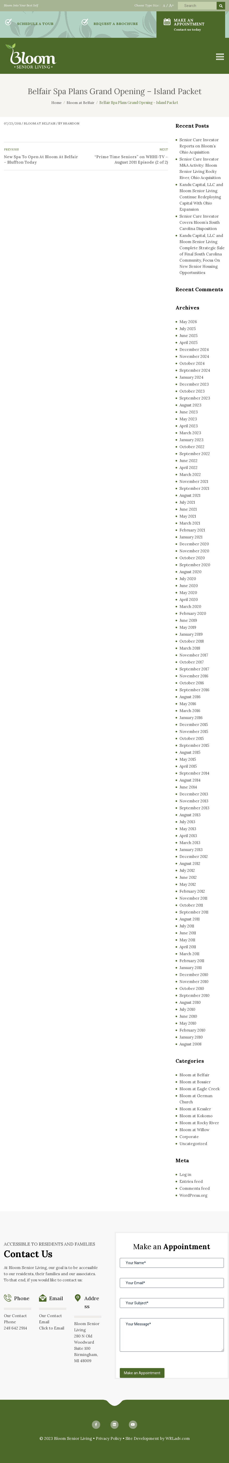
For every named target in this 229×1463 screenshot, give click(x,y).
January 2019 (191, 634)
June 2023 (188, 412)
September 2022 (194, 453)
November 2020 (194, 550)
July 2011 (186, 926)
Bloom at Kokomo (195, 1115)
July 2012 (187, 870)
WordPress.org (193, 1195)
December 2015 (193, 724)
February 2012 (192, 891)
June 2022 (188, 460)
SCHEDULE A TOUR (35, 23)
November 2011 (193, 898)
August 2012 (189, 863)
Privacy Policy (109, 1438)
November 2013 (193, 801)
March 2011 (189, 953)
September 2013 (194, 807)
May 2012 (187, 884)
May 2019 (187, 627)
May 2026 (188, 321)
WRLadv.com (177, 1438)
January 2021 (190, 537)
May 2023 (188, 418)
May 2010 (187, 1023)
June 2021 (188, 509)
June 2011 (187, 932)
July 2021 (187, 502)
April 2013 (188, 835)
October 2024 (192, 363)
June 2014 (188, 787)
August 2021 (189, 495)
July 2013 (187, 821)
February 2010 (192, 1030)
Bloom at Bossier (195, 1081)
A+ (171, 5)
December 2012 (193, 856)
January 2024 (191, 377)
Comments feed (194, 1188)
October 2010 (191, 988)
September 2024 (194, 370)
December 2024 (194, 349)
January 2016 (191, 717)
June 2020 (188, 585)
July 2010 (187, 1009)
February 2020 (192, 613)
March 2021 (189, 523)
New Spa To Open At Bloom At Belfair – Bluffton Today (41, 159)
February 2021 (192, 530)
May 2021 (187, 516)
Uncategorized (193, 1143)
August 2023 (190, 405)
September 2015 (194, 745)
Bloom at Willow (194, 1129)
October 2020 (192, 557)
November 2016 (193, 675)
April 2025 (188, 342)
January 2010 (191, 1037)
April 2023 (188, 425)
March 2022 (190, 474)
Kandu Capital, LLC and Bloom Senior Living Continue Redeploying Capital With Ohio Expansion (201, 197)
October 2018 (191, 641)
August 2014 (190, 780)
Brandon (71, 123)
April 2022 (188, 467)
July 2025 (187, 328)
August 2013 (190, 814)
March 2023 (190, 432)
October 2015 (191, 738)
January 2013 (191, 849)
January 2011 (190, 967)
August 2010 (190, 1002)
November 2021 (193, 481)
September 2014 (194, 773)
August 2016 (190, 696)
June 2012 (188, 877)
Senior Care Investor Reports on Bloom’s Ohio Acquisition (199, 146)
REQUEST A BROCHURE (115, 23)
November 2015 (193, 731)
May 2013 (187, 828)
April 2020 (188, 599)
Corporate (189, 1136)
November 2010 (193, 981)
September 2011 (193, 912)
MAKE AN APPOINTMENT (196, 24)
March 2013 (189, 842)
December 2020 (194, 544)
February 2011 (191, 960)
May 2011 (187, 939)
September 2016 (194, 689)
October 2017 (191, 662)
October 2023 (192, 391)
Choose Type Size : (147, 5)
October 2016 (191, 682)
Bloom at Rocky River (199, 1122)
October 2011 (191, 905)
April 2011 (187, 946)
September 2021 (194, 488)
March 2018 (189, 648)
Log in (185, 1174)
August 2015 (189, 752)
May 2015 (187, 759)
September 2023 (194, 398)
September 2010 (194, 995)
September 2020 (194, 564)
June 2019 (188, 620)
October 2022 (191, 446)
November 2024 (194, 356)
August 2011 (189, 919)
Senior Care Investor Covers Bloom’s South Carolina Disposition (199, 222)
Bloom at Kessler (195, 1108)
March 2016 (189, 710)
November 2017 (193, 655)
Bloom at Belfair (40, 123)
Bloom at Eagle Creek (199, 1088)
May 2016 (187, 703)
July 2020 (187, 578)
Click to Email (51, 1328)
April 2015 (188, 766)
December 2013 (193, 794)
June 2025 (188, 335)
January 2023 (191, 439)
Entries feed (191, 1181)
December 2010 (193, 974)
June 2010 (188, 1016)
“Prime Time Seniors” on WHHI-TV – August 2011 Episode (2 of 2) (131, 159)
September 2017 (194, 669)
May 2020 (188, 592)
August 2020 (190, 571)
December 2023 (194, 384)
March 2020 (190, 606)
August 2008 (190, 1044)
